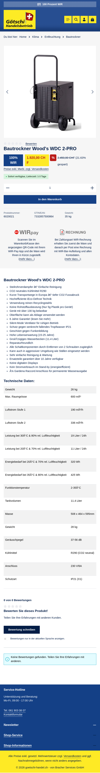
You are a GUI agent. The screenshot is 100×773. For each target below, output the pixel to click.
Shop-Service (13, 735)
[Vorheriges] (7, 92)
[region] (50, 92)
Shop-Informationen (18, 745)
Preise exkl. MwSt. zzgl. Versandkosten (26, 168)
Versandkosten (72, 756)
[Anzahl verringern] (8, 187)
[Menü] (68, 19)
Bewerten (31, 143)
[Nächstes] (92, 92)
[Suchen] (76, 19)
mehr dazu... (27, 259)
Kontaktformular (13, 714)
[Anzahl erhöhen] (92, 187)
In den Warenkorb (50, 199)
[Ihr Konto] (84, 19)
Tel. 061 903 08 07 (15, 710)
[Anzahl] (50, 187)
